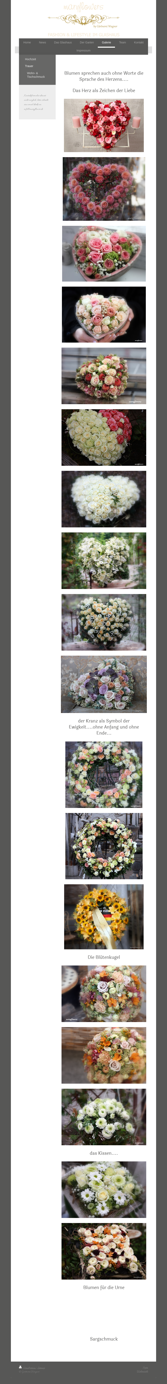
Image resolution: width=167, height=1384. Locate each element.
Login (145, 1367)
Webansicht (142, 1371)
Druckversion (27, 1368)
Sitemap (41, 1368)
